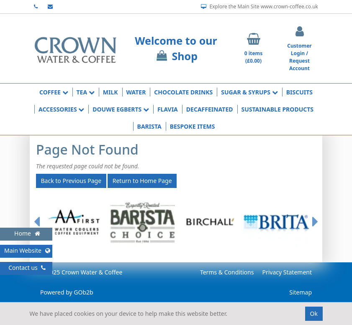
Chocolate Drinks (183, 92)
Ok (314, 313)
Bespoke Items (192, 126)
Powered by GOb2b (66, 292)
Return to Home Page (142, 181)
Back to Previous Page (71, 181)
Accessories (61, 109)
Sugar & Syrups (249, 92)
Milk (110, 92)
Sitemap (300, 292)
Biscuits (299, 92)
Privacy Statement (287, 272)
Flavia (167, 109)
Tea (86, 92)
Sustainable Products (278, 109)
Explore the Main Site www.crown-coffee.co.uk (259, 7)
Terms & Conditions (227, 272)
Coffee (53, 92)
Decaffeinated (209, 109)
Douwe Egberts (120, 109)
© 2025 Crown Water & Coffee (81, 272)
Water (136, 92)
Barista (149, 126)
